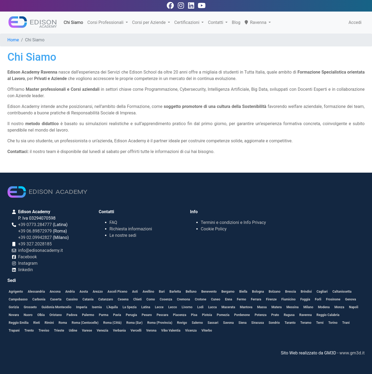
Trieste (59, 330)
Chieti (137, 299)
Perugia (131, 315)
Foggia (305, 299)
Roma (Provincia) (159, 323)
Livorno (187, 307)
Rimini (49, 323)
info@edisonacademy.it (40, 250)
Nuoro (28, 315)
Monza (339, 307)
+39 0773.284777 (35, 224)
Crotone (200, 299)
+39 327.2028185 (35, 243)
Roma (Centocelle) (85, 323)
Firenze (271, 299)
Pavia (117, 315)
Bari (162, 291)
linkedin (25, 269)
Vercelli (136, 330)
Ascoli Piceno (117, 291)
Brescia (290, 291)
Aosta (84, 291)
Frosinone (333, 299)
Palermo (88, 315)
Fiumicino (288, 299)
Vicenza (191, 330)
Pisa (194, 315)
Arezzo (98, 291)
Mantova (246, 307)
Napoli (353, 307)
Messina (292, 307)
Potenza (260, 315)
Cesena (123, 299)
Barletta (175, 291)
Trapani (14, 330)
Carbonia (38, 299)
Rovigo (182, 323)
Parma (103, 315)
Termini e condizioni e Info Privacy (233, 222)
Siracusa (257, 323)
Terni (320, 323)
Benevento (208, 291)
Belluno (191, 291)
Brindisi (306, 291)
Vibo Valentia (170, 330)
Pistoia (207, 315)
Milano (308, 307)
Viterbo (206, 330)
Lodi (200, 307)
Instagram (28, 263)
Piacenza (179, 315)
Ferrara (256, 299)
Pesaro (147, 315)
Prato (275, 315)
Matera (276, 307)
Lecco (172, 307)
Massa (262, 307)
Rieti (36, 323)
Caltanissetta (342, 291)
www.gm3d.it (352, 352)
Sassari (213, 323)
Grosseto (30, 307)
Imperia (81, 307)
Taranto (290, 323)
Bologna (258, 291)
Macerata (228, 307)
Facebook (27, 256)
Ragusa (289, 315)
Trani (346, 323)
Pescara (162, 315)
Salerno (197, 323)
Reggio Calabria (327, 315)
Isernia (97, 307)
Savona (228, 323)
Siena (243, 323)
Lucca (212, 307)
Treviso (43, 330)
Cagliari (321, 291)
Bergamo (227, 291)
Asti (135, 291)
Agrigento (16, 291)
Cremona (183, 299)
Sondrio (274, 323)
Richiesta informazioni (131, 228)
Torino (332, 323)
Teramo (305, 323)
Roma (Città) (112, 323)
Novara (14, 315)
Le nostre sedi (123, 235)
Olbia (41, 315)
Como (150, 299)
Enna (228, 299)
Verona (151, 330)
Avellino (148, 291)
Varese (87, 330)
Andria (70, 291)
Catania (87, 299)
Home (13, 39)
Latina (145, 307)
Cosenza (166, 299)
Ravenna (256, 22)
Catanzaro (105, 299)
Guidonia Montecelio (56, 307)
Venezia (102, 330)
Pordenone (242, 315)
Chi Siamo (73, 22)
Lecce (159, 307)
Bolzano (274, 291)
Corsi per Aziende (149, 22)
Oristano (55, 315)
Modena (324, 307)
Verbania (119, 330)
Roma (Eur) (134, 323)
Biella (243, 291)
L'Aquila (112, 307)
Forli (318, 299)
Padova (72, 315)
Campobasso (18, 299)
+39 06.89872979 (35, 231)
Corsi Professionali (105, 22)
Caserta (55, 299)
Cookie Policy (214, 228)
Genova (350, 299)
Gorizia (14, 307)
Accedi (355, 22)
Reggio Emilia (18, 323)
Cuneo (215, 299)
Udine (73, 330)
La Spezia (129, 307)
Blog (236, 22)
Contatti (216, 22)
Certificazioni (187, 22)
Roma (63, 323)
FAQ (113, 222)
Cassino (72, 299)
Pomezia (223, 315)
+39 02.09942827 (35, 237)
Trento (29, 330)
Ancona (55, 291)
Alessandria (36, 291)
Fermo (241, 299)
